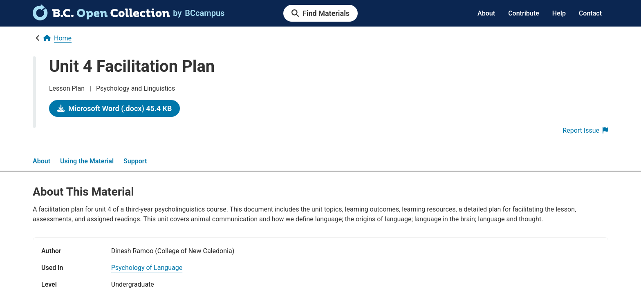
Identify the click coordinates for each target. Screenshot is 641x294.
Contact (590, 13)
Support (135, 161)
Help (559, 13)
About (486, 13)
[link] (101, 17)
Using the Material (87, 161)
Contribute (523, 13)
